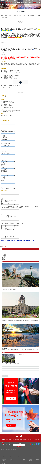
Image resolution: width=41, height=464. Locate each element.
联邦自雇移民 (4, 260)
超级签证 (30, 463)
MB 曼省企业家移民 (4, 255)
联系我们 (40, 0)
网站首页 (15, 0)
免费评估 (34, 0)
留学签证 (22, 2)
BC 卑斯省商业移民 (4, 256)
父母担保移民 (17, 463)
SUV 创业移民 (4, 259)
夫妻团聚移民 (17, 462)
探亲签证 (30, 462)
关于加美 (17, 0)
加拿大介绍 (20, 0)
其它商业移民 (4, 261)
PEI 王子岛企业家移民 (5, 251)
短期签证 (26, 2)
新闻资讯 (29, 0)
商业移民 (10, 2)
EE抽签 (11, 462)
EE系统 (11, 463)
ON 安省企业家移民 (4, 254)
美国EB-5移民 (37, 462)
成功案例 (26, 0)
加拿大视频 (31, 0)
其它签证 (30, 2)
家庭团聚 (18, 2)
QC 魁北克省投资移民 (5, 250)
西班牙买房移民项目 (37, 463)
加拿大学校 (23, 0)
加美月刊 (37, 0)
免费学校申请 (24, 462)
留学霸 (34, 2)
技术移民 (14, 2)
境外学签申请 (24, 463)
